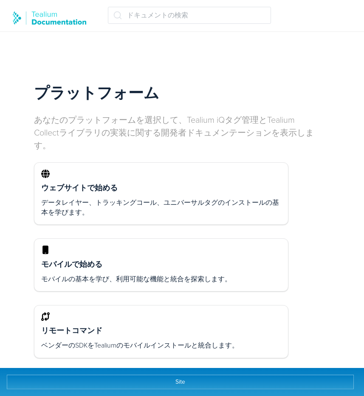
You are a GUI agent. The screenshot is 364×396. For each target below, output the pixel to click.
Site (180, 381)
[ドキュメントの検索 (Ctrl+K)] (189, 15)
